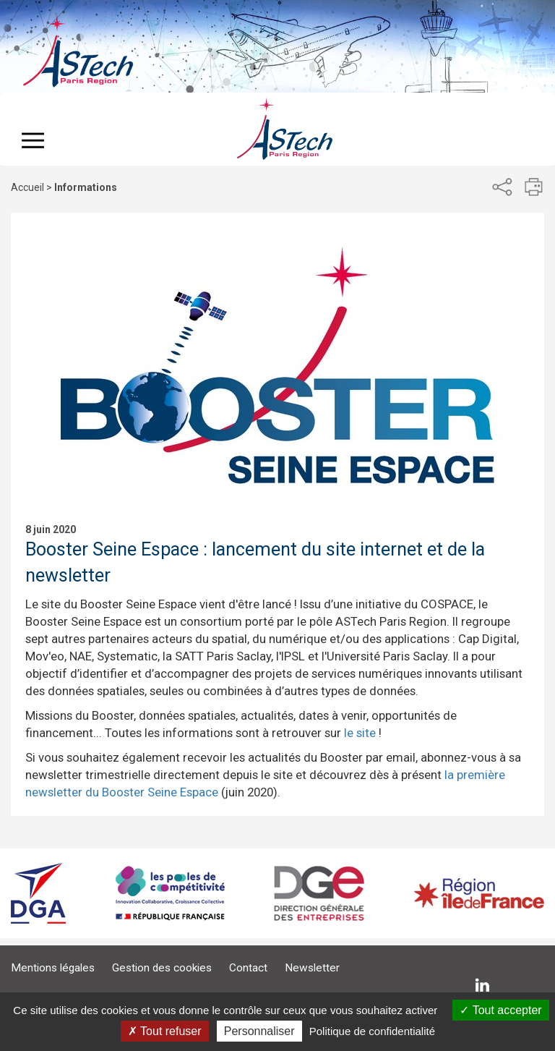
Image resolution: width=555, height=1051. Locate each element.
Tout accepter (500, 1010)
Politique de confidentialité (372, 1031)
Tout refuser (165, 1031)
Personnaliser (259, 1031)
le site (360, 733)
